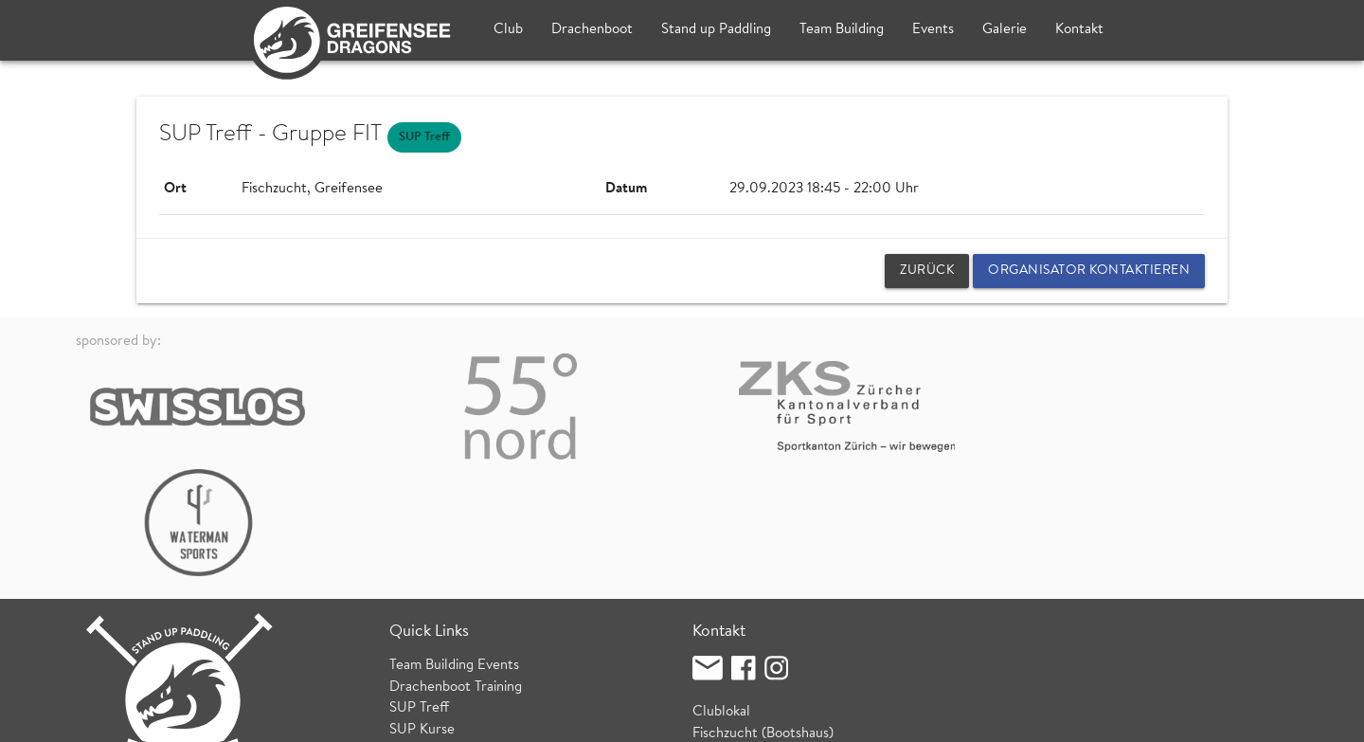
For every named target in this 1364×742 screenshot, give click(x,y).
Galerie (1004, 30)
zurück (927, 271)
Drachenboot (592, 30)
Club (508, 30)
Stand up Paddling (716, 30)
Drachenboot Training (455, 571)
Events (933, 30)
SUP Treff (419, 593)
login (1273, 718)
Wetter (411, 635)
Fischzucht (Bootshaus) (763, 617)
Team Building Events (454, 550)
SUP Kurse (422, 613)
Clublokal (721, 596)
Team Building (841, 30)
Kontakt (1079, 30)
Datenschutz (300, 718)
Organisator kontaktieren (1089, 271)
